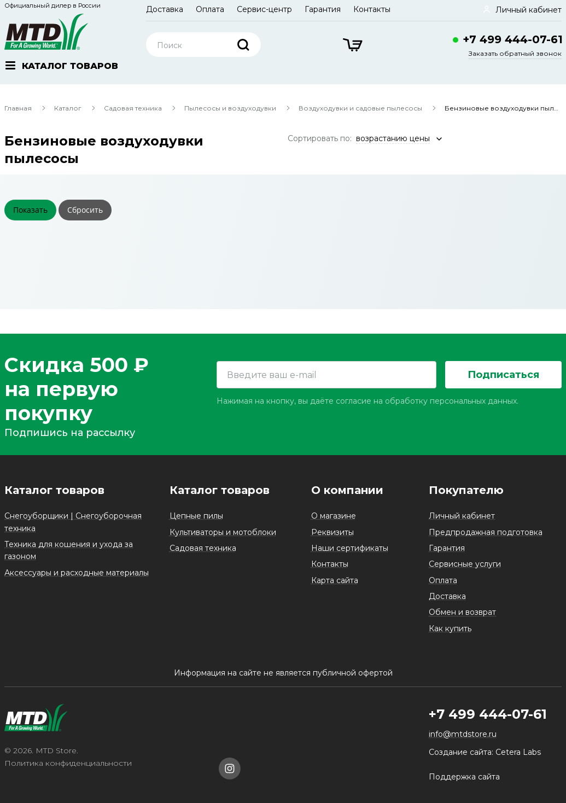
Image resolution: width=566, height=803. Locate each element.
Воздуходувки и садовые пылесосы (360, 108)
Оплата (210, 9)
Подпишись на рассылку (69, 433)
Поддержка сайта (464, 777)
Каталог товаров (54, 490)
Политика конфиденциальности (68, 763)
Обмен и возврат (462, 612)
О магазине (333, 516)
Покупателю (466, 490)
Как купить (450, 628)
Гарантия (323, 9)
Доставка (164, 9)
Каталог (67, 108)
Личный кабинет (462, 516)
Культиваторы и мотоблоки (223, 532)
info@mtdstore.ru (463, 734)
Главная (18, 108)
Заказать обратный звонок (515, 53)
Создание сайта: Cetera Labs (485, 752)
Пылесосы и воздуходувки (230, 108)
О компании (347, 490)
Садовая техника (133, 108)
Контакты (371, 9)
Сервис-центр (264, 9)
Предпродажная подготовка (485, 532)
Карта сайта (334, 580)
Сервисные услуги (465, 564)
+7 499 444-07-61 (513, 39)
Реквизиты (332, 532)
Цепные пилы (196, 516)
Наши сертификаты (349, 548)
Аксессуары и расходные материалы (76, 573)
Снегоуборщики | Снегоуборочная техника (73, 522)
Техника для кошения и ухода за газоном (68, 550)
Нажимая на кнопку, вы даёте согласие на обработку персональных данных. (367, 401)
